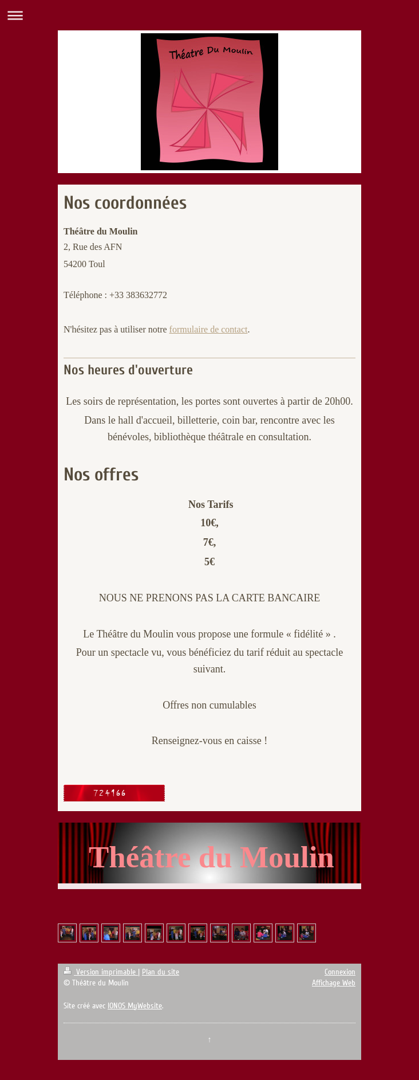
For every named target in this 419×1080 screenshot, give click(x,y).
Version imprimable (101, 972)
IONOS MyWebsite (135, 1006)
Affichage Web (333, 983)
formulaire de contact (208, 329)
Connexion (340, 972)
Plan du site (160, 972)
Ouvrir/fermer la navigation (209, 15)
